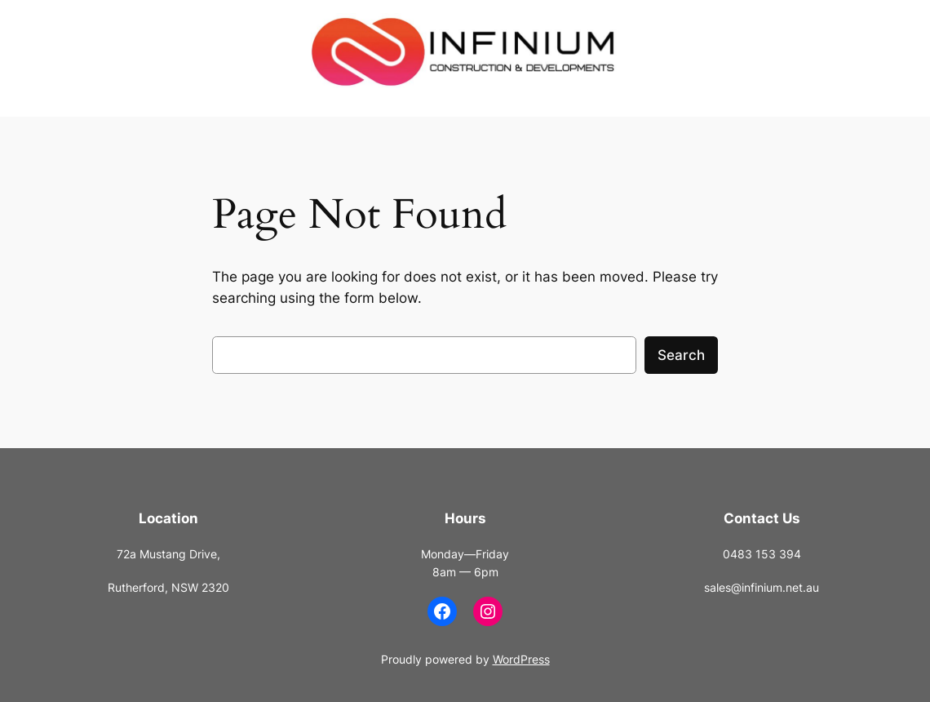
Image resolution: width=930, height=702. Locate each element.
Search (681, 355)
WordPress (521, 659)
